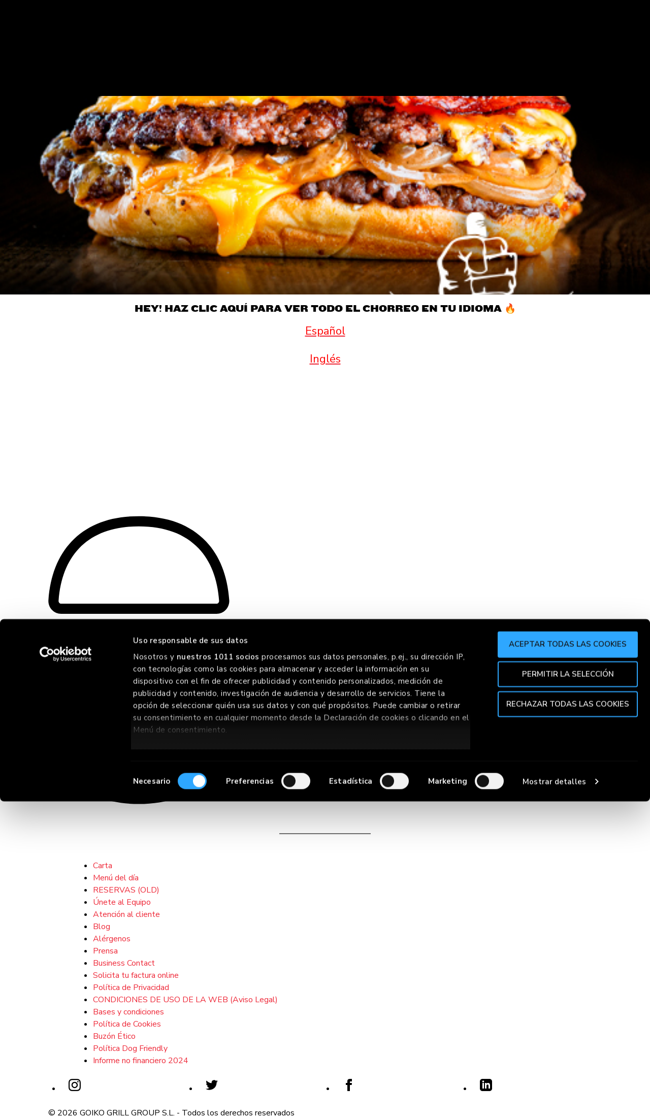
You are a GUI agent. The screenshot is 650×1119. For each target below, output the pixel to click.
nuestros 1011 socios (218, 974)
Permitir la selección (565, 991)
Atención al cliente (126, 914)
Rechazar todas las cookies (565, 1021)
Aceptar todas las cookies (565, 962)
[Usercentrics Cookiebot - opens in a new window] (65, 972)
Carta (102, 865)
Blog (101, 926)
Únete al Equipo (122, 902)
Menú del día (116, 877)
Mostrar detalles (554, 1099)
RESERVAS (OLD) (126, 890)
